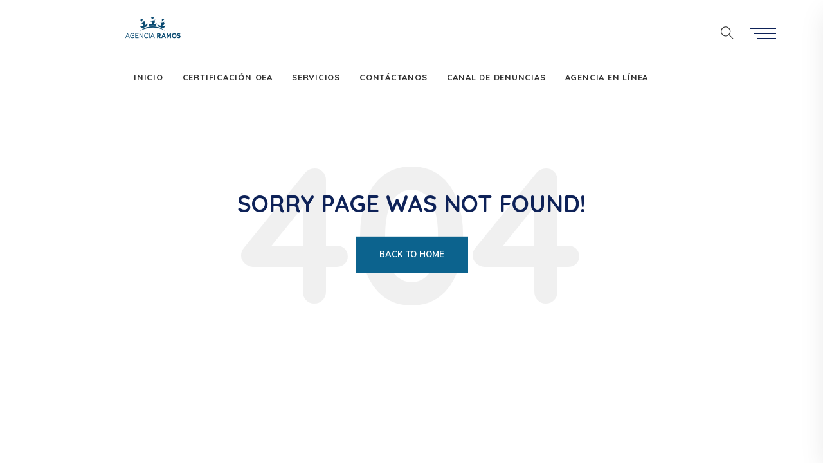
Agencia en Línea (606, 77)
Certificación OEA (228, 77)
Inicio (148, 77)
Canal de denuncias (496, 77)
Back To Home (411, 254)
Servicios (316, 77)
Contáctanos (393, 77)
